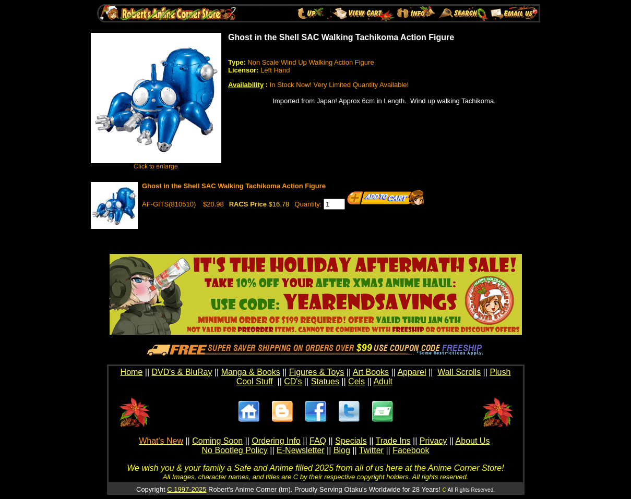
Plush (500, 372)
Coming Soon (217, 440)
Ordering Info (276, 440)
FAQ (317, 440)
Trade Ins (393, 440)
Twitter (371, 450)
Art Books (371, 372)
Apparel (411, 372)
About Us (473, 440)
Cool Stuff (254, 381)
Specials (350, 440)
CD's (293, 381)
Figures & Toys (316, 372)
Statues (325, 381)
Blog (342, 450)
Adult (382, 381)
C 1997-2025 (186, 489)
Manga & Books (250, 372)
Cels (356, 381)
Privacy (433, 440)
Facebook (410, 450)
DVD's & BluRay (182, 372)
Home (132, 372)
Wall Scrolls (459, 372)
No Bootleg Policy (235, 450)
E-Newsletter (301, 450)
